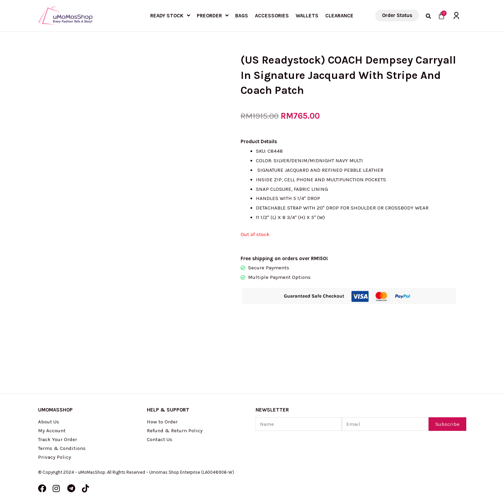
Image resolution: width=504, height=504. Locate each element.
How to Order (162, 422)
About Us (48, 422)
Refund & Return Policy (175, 430)
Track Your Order (57, 439)
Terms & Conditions (62, 448)
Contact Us (159, 439)
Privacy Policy (54, 457)
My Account (52, 430)
